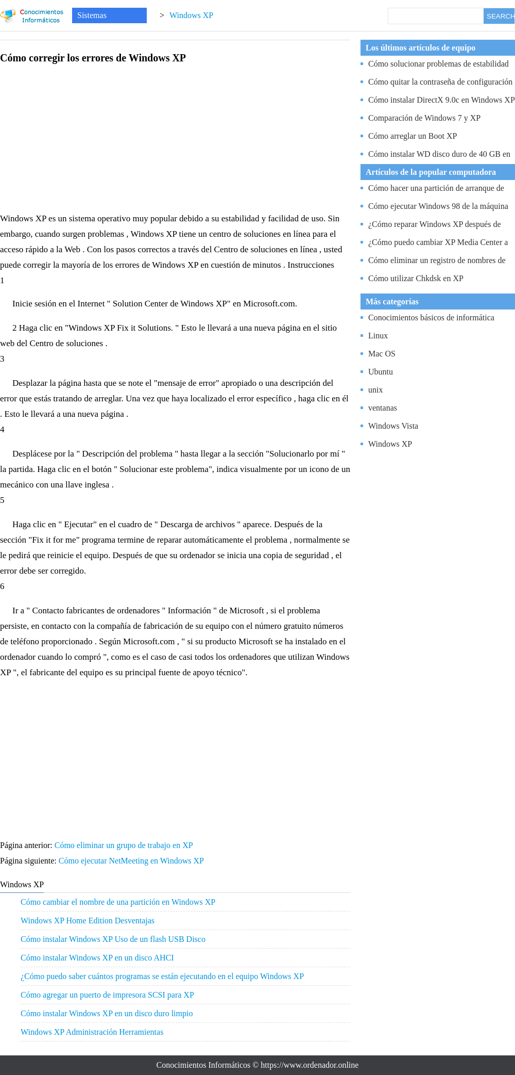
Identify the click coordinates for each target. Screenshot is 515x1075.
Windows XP (191, 15)
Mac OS (382, 353)
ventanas (382, 407)
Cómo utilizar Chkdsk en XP (416, 278)
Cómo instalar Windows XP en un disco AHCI (97, 957)
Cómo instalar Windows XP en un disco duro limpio (107, 1013)
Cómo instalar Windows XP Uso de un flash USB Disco (113, 939)
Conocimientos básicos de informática (431, 317)
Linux (378, 335)
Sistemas (92, 15)
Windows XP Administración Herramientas (92, 1032)
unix (375, 389)
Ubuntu (380, 371)
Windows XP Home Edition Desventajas (87, 920)
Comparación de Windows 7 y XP (424, 117)
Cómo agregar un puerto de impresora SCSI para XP (107, 994)
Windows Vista (393, 425)
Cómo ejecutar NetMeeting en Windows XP (132, 860)
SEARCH (500, 16)
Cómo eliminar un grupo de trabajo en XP (125, 845)
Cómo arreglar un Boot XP (412, 136)
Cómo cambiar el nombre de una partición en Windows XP (118, 902)
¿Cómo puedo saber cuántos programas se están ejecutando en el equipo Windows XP (162, 976)
